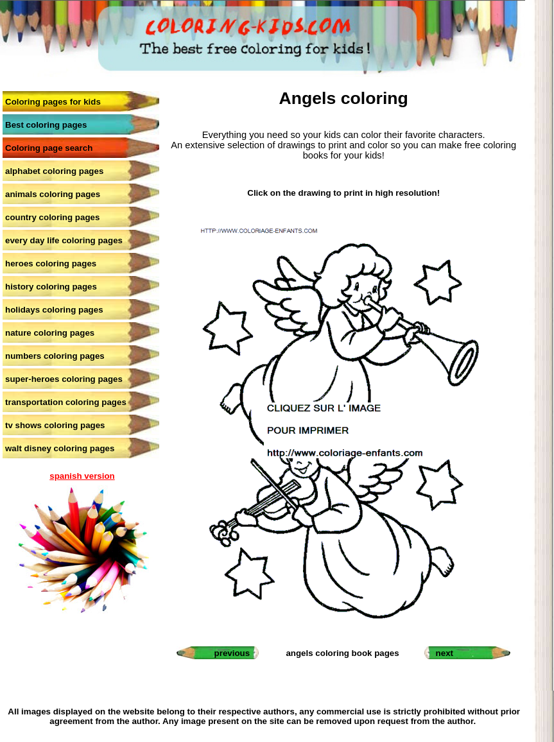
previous (232, 653)
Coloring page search (48, 148)
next (444, 653)
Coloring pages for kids (53, 102)
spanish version (81, 476)
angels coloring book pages (342, 653)
